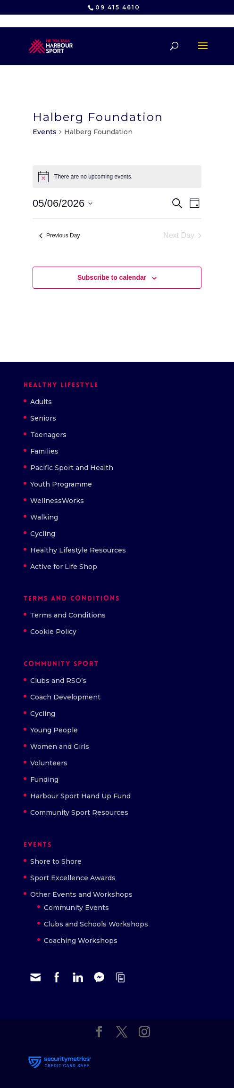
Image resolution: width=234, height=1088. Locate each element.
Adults (41, 402)
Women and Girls (59, 746)
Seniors (43, 418)
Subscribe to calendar (111, 277)
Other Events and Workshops (81, 894)
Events (45, 132)
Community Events (76, 907)
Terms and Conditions (68, 615)
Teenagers (48, 434)
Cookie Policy (53, 631)
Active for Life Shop (63, 566)
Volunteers (48, 763)
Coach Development (65, 697)
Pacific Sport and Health (71, 467)
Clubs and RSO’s (58, 680)
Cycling (42, 533)
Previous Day (59, 235)
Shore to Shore (56, 861)
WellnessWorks (57, 500)
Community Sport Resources (79, 812)
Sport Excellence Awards (73, 878)
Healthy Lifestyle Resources (78, 550)
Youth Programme (61, 484)
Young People (54, 730)
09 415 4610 (117, 7)
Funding (44, 779)
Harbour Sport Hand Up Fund (80, 796)
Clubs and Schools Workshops (96, 924)
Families (44, 451)
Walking (44, 517)
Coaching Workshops (80, 940)
